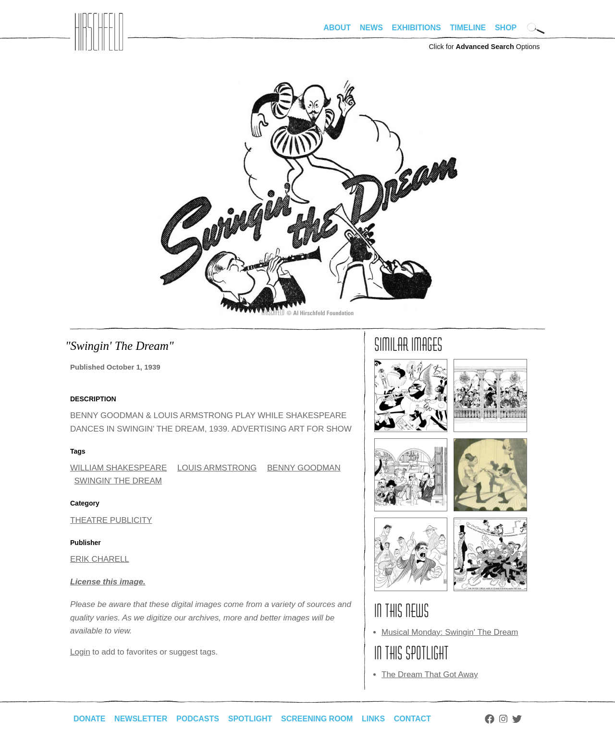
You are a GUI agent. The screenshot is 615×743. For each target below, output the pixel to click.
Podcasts (197, 719)
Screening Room (317, 719)
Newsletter (140, 719)
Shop (506, 28)
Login (80, 651)
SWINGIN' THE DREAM (118, 480)
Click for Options (484, 46)
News (371, 28)
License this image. (108, 581)
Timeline (468, 28)
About (337, 28)
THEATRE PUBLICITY (111, 520)
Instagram (503, 719)
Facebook (489, 719)
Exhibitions (416, 28)
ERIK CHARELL (99, 559)
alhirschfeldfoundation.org (99, 31)
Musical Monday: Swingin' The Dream (449, 632)
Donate (89, 719)
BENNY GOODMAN (304, 467)
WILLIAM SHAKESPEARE (118, 467)
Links (373, 719)
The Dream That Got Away (429, 674)
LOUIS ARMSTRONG (217, 467)
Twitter (517, 719)
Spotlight (250, 719)
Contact (412, 719)
